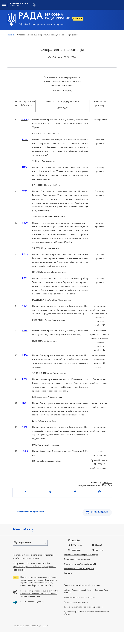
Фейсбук (74, 540)
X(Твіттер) (75, 545)
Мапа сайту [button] (21, 529)
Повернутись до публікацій (30, 512)
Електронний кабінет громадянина (79, 569)
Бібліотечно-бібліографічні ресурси (79, 598)
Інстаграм (74, 550)
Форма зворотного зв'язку (42, 586)
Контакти (68, 573)
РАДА (31, 16)
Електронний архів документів (76, 602)
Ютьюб (97, 545)
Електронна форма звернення (77, 559)
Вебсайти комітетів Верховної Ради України (82, 586)
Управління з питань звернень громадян (81, 555)
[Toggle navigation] (4, 5)
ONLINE (78, 19)
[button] (30, 543)
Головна (10, 35)
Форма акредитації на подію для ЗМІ (80, 564)
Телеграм (98, 550)
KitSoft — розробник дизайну (32, 602)
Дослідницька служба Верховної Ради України (83, 607)
